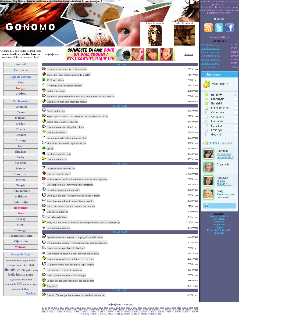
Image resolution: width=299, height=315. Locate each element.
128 (57, 312)
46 (144, 308)
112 (159, 310)
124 (43, 312)
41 (131, 308)
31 (107, 308)
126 (50, 312)
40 (129, 308)
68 (197, 308)
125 (46, 312)
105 (136, 310)
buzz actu (219, 232)
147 (121, 312)
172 (87, 314)
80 (70, 310)
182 (121, 314)
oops (35, 284)
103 (129, 310)
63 (185, 308)
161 (169, 312)
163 (176, 312)
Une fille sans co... (210, 48)
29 (102, 308)
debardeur (26, 279)
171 (84, 314)
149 (128, 312)
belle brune (16, 274)
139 (94, 312)
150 (132, 312)
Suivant (189, 54)
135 (80, 312)
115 (169, 310)
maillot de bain (13, 260)
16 (70, 308)
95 (106, 310)
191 (152, 314)
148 (125, 312)
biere (25, 265)
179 (111, 314)
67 (195, 308)
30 (105, 308)
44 (139, 308)
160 (166, 312)
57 (170, 308)
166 (186, 312)
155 (149, 312)
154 (145, 312)
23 (88, 308)
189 (145, 314)
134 (77, 312)
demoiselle (10, 284)
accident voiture (14, 265)
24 (90, 308)
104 (132, 310)
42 (134, 308)
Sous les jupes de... (211, 59)
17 (73, 308)
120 (186, 310)
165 (183, 312)
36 (119, 308)
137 (87, 312)
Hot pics (219, 227)
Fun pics (219, 221)
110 (153, 310)
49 (151, 308)
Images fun (219, 224)
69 (43, 310)
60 (178, 308)
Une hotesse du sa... (211, 55)
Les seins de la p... (210, 63)
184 (128, 314)
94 (104, 310)
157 (155, 312)
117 (176, 310)
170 (80, 314)
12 (61, 308)
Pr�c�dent (52, 54)
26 (95, 308)
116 (172, 310)
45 (141, 308)
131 (67, 312)
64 (187, 308)
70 (45, 310)
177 (104, 314)
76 (60, 310)
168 (193, 312)
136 (84, 312)
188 (142, 314)
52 (158, 308)
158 (159, 312)
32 (109, 308)
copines (16, 289)
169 (196, 312)
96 (109, 310)
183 (125, 314)
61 (180, 308)
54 (163, 308)
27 (97, 308)
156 (152, 312)
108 (146, 310)
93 (102, 310)
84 (80, 310)
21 (83, 308)
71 (48, 310)
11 (59, 308)
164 (179, 312)
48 (149, 308)
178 (108, 314)
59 (175, 308)
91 (97, 310)
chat (31, 265)
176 (101, 314)
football (32, 260)
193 (159, 314)
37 (122, 308)
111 (156, 310)
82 (75, 310)
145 (115, 312)
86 (84, 310)
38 (124, 308)
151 (135, 312)
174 (94, 314)
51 (156, 308)
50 (153, 308)
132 (70, 312)
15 (68, 308)
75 (58, 310)
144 (111, 312)
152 (138, 312)
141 (101, 312)
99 (116, 310)
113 (163, 310)
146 (118, 312)
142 (104, 312)
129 (60, 312)
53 (161, 308)
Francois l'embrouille (219, 230)
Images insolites (219, 216)
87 (87, 310)
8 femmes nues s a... (211, 51)
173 (91, 314)
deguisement (15, 280)
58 (173, 308)
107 (143, 310)
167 (190, 312)
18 (75, 308)
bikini (29, 274)
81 (72, 310)
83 (77, 310)
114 (166, 310)
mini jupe (25, 289)
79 (67, 310)
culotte (27, 284)
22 (85, 308)
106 (139, 310)
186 (135, 314)
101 (122, 310)
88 (89, 310)
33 (112, 308)
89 (92, 310)
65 (190, 308)
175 (98, 314)
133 (74, 312)
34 (114, 308)
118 (179, 310)
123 (196, 310)
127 (53, 312)
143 (108, 312)
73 (53, 310)
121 (189, 310)
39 (127, 308)
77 (63, 310)
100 (119, 310)
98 (114, 310)
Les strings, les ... (210, 66)
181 (118, 314)
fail (19, 284)
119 (183, 310)
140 (98, 312)
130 (63, 312)
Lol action (219, 218)
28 (100, 308)
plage (25, 260)
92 (99, 310)
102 (126, 310)
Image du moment (155, 23)
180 (115, 314)
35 (117, 308)
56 (168, 308)
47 (146, 308)
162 (172, 312)
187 (138, 314)
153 (142, 312)
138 (91, 312)
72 (50, 310)
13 (63, 308)
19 (78, 308)
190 (149, 314)
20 (80, 308)
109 (149, 310)
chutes (35, 270)
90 (94, 310)
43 (136, 308)
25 (92, 308)
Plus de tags (32, 293)
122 (193, 310)
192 (155, 314)
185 (132, 314)
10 (56, 308)
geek (28, 270)
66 (192, 308)
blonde (10, 269)
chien (21, 270)
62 (183, 308)
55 (166, 308)
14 (66, 308)
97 (111, 310)
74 (55, 310)
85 (82, 310)
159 (162, 312)
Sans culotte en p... (210, 44)
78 (65, 310)
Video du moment (184, 23)
